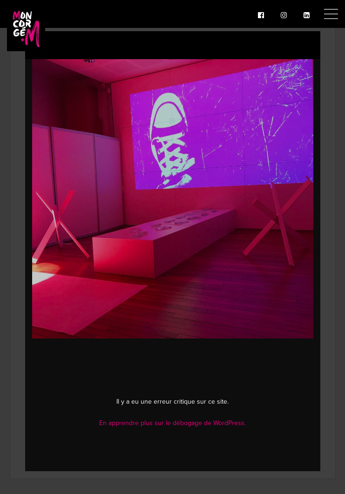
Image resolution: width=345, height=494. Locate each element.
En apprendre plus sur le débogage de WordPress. (172, 423)
